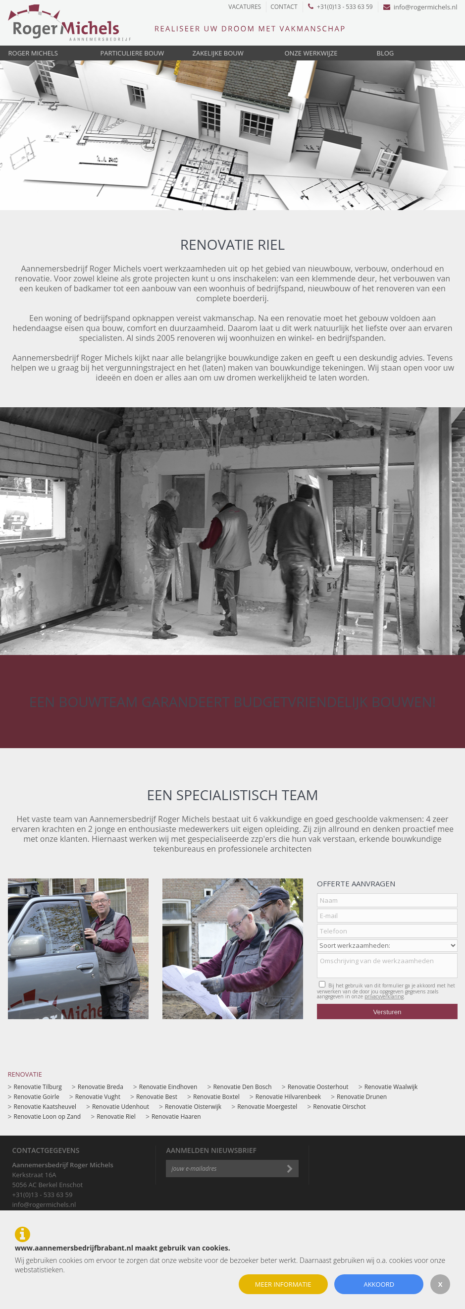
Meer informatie (283, 1284)
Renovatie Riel (116, 1116)
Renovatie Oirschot (339, 1106)
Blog (385, 53)
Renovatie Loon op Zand (47, 1116)
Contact (283, 6)
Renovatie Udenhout (120, 1106)
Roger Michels (33, 53)
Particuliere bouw (132, 53)
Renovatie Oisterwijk (193, 1106)
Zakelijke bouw (218, 53)
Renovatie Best (156, 1096)
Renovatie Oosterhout (318, 1087)
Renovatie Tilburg (38, 1087)
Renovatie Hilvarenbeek (288, 1096)
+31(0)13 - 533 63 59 (340, 6)
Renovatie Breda (100, 1087)
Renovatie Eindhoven (168, 1087)
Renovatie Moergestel (267, 1106)
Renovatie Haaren (176, 1116)
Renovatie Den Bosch (242, 1087)
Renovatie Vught (97, 1096)
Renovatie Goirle (36, 1096)
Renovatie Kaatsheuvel (45, 1106)
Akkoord (378, 1284)
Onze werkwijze (311, 53)
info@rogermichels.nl (420, 6)
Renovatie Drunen (362, 1096)
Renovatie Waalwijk (391, 1087)
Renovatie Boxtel (216, 1096)
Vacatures (244, 6)
